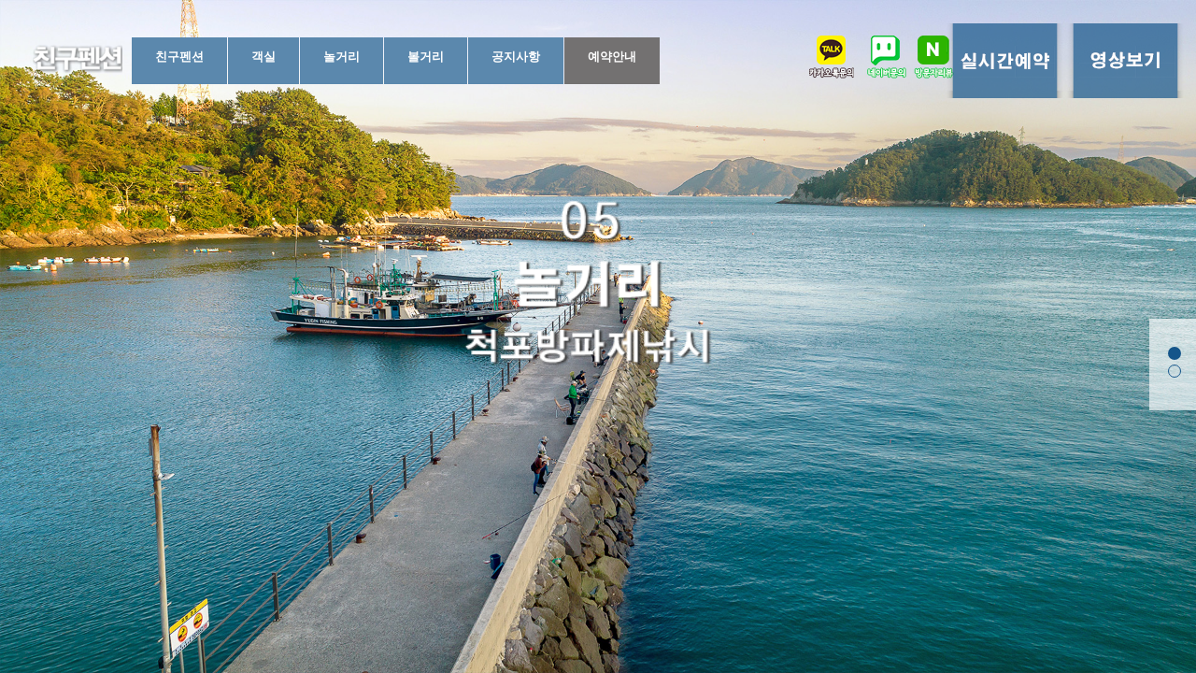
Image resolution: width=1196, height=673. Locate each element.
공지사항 (515, 57)
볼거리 (425, 57)
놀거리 (341, 57)
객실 (263, 57)
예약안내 (612, 57)
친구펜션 (179, 57)
